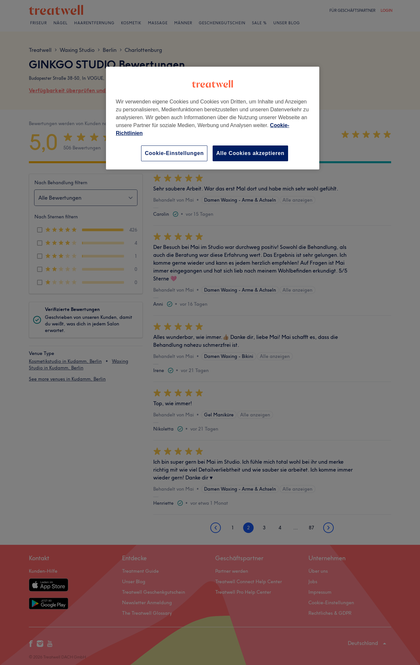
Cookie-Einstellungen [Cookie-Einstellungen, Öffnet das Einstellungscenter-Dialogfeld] (174, 153)
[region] (212, 118)
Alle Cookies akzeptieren (250, 153)
